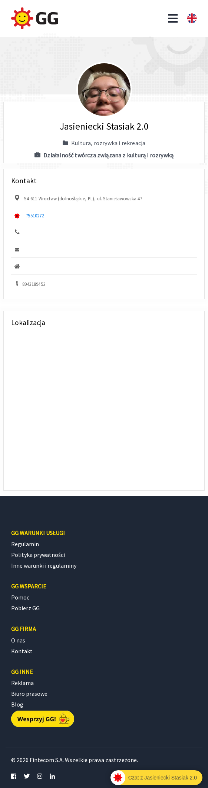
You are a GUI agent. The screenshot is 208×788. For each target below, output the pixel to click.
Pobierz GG (25, 608)
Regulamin (25, 544)
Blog (17, 704)
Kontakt (22, 651)
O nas (18, 640)
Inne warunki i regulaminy (43, 565)
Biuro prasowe (29, 693)
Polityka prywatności (38, 554)
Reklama (22, 683)
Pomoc (20, 597)
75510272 (35, 215)
